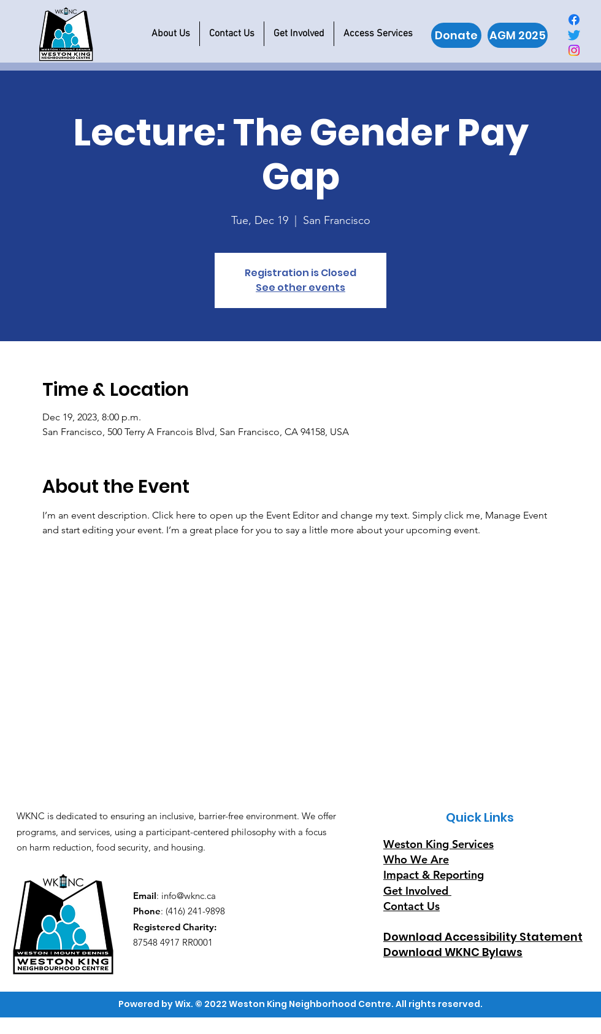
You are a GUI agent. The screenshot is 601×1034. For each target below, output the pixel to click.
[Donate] (456, 35)
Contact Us (411, 906)
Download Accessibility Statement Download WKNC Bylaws (483, 944)
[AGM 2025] (518, 35)
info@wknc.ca (188, 895)
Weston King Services (438, 844)
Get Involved (415, 891)
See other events (300, 287)
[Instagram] (574, 50)
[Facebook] (574, 19)
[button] (170, 33)
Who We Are (416, 859)
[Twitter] (574, 35)
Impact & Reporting (433, 875)
